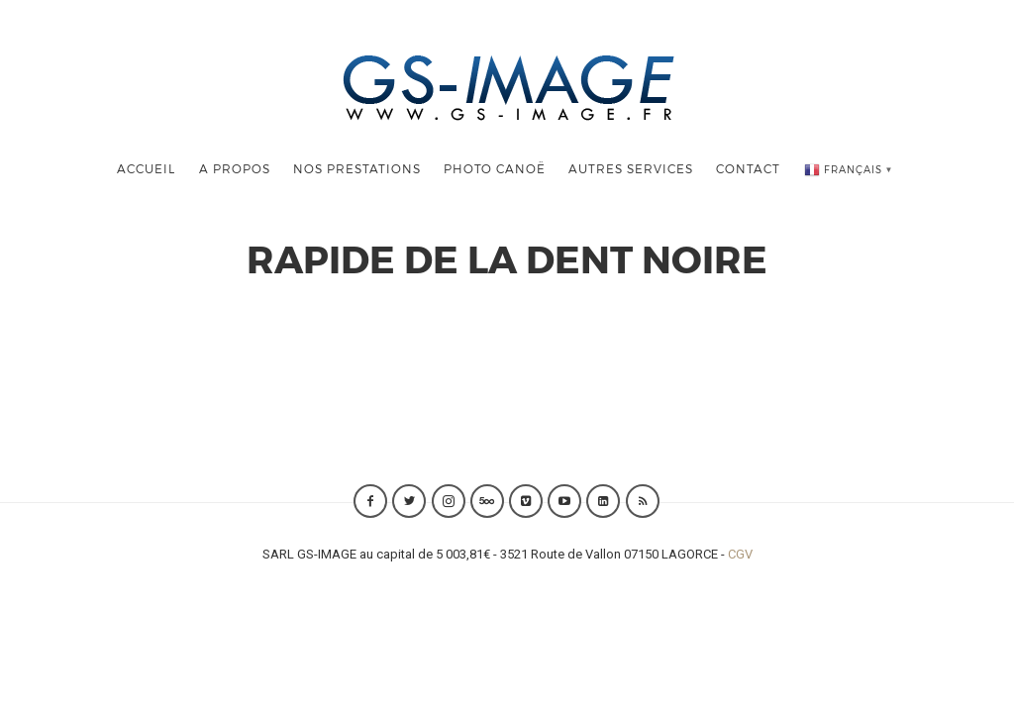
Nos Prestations (357, 168)
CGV (740, 554)
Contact (748, 168)
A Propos (234, 168)
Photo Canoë (495, 168)
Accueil (146, 168)
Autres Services (630, 168)
